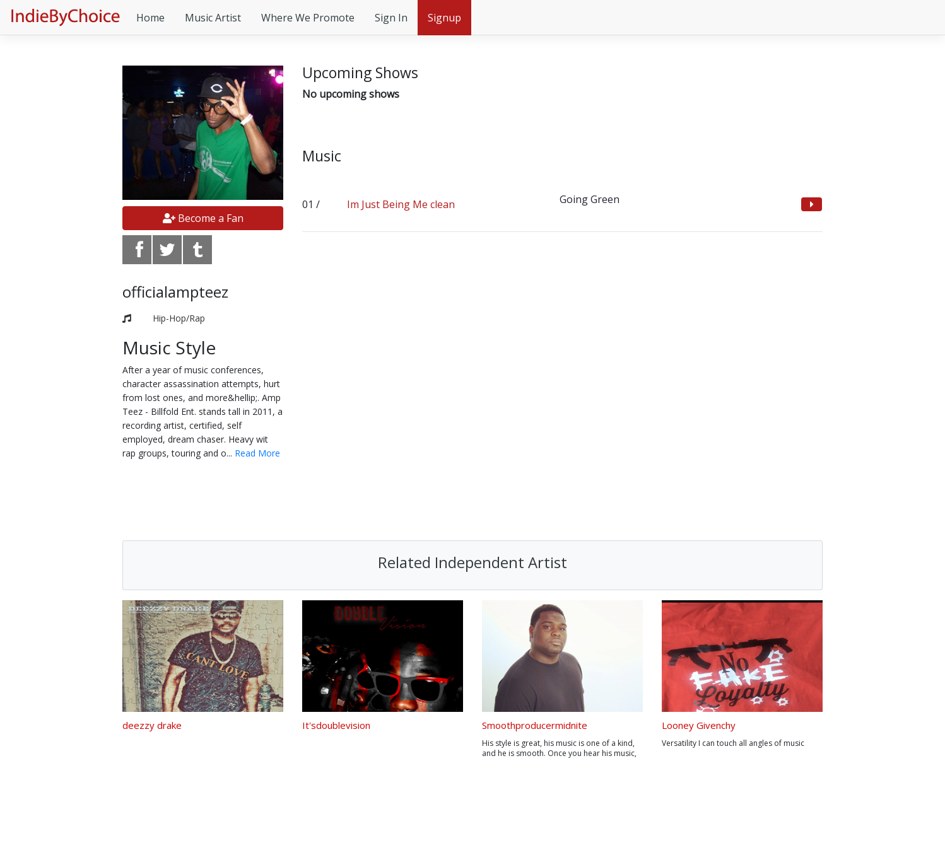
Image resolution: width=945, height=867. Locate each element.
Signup (444, 18)
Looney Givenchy (699, 725)
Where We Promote (308, 18)
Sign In (391, 18)
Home (150, 18)
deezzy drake (152, 725)
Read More (257, 453)
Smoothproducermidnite (534, 725)
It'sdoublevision (336, 725)
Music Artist (213, 18)
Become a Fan (203, 218)
